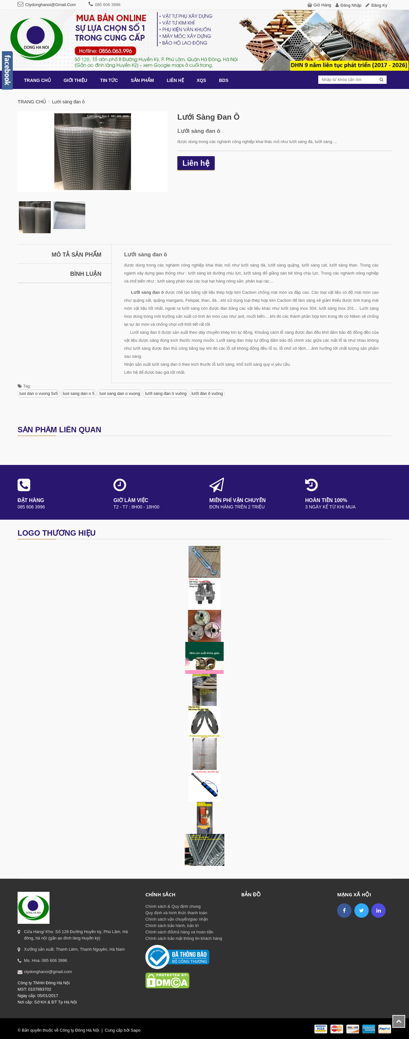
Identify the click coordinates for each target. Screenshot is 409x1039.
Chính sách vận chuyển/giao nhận (176, 919)
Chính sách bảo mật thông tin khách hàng (183, 938)
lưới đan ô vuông (207, 393)
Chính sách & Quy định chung (173, 906)
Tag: (24, 386)
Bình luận (86, 274)
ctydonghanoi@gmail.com (50, 4)
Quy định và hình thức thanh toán (176, 912)
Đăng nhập (351, 5)
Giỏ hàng (322, 5)
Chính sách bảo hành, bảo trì (172, 925)
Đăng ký (379, 5)
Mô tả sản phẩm (77, 255)
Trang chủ (32, 101)
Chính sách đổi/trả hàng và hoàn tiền (179, 932)
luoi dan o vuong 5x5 (38, 393)
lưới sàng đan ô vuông (166, 393)
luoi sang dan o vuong (119, 393)
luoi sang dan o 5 (79, 393)
